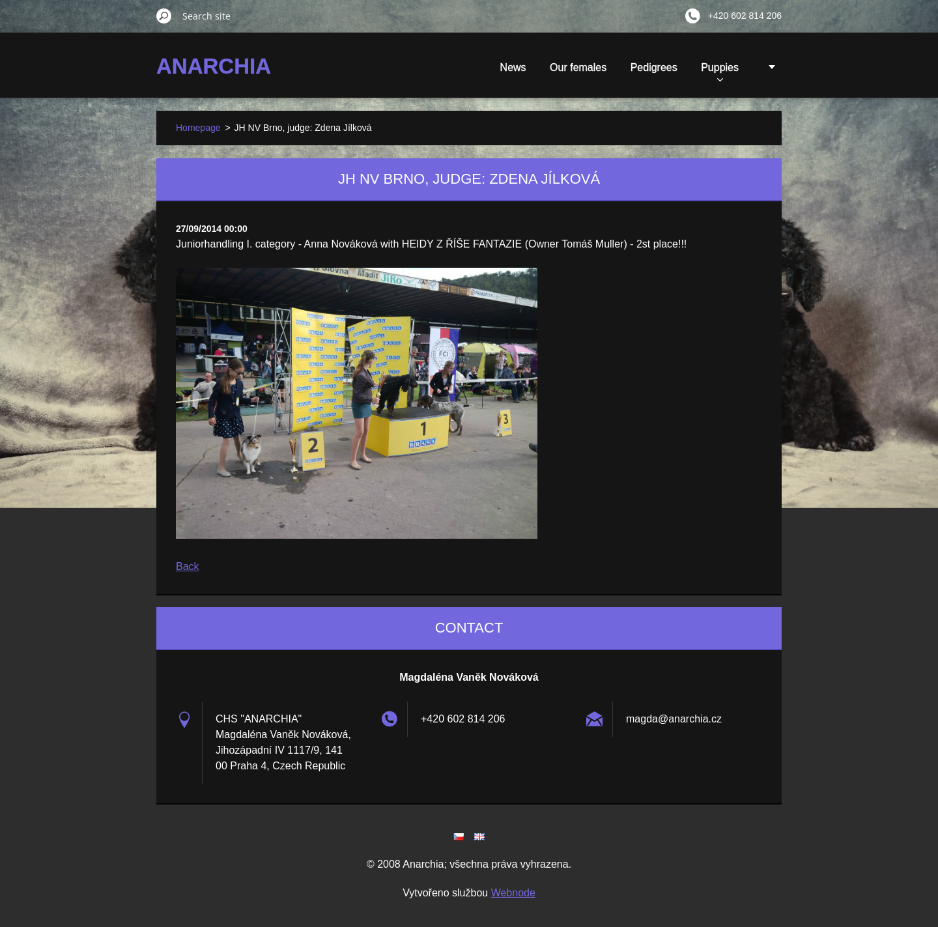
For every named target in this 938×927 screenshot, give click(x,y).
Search (164, 15)
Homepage (198, 127)
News (513, 67)
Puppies (720, 71)
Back (187, 566)
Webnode (513, 892)
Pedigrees (654, 67)
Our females (578, 67)
